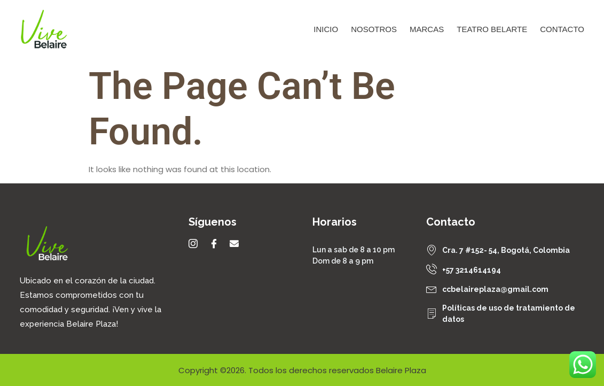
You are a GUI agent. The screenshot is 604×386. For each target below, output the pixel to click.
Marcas (427, 29)
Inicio (325, 29)
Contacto (562, 29)
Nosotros (374, 29)
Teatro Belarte (492, 29)
